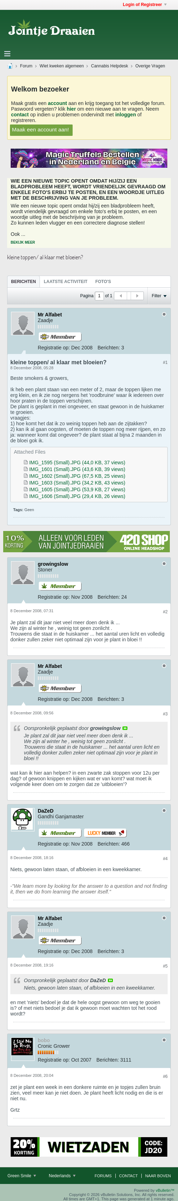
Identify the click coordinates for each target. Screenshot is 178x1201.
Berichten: (109, 347)
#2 (165, 611)
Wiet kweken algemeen (62, 65)
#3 (165, 714)
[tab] (23, 281)
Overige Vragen (150, 65)
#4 (165, 858)
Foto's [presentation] (103, 281)
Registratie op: (54, 347)
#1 (165, 362)
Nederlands (62, 1175)
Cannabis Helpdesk (109, 65)
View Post (124, 728)
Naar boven (158, 1176)
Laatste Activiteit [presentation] (66, 281)
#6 (165, 1076)
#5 (165, 966)
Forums (103, 1176)
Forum (26, 65)
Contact (128, 1176)
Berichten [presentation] (23, 281)
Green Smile (21, 1175)
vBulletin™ (165, 1190)
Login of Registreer (145, 4)
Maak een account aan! (40, 129)
